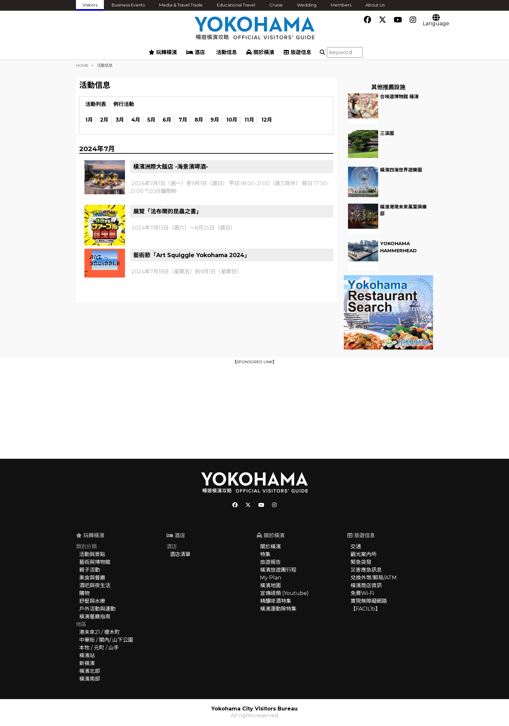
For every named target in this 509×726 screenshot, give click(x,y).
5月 (151, 120)
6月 (167, 120)
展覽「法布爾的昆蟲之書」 (167, 211)
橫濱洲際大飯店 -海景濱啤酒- (170, 166)
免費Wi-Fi (362, 593)
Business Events (128, 4)
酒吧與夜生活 (94, 585)
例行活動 (123, 104)
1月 (89, 120)
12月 (266, 120)
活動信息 (226, 52)
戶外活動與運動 (97, 609)
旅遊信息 (297, 52)
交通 (356, 546)
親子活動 (89, 570)
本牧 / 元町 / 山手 (99, 648)
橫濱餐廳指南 (94, 616)
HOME (82, 65)
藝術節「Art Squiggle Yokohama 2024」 (191, 255)
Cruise (276, 4)
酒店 (195, 52)
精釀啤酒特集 (275, 601)
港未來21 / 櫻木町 (99, 632)
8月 (198, 120)
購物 (84, 593)
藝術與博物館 (94, 562)
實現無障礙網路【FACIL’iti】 (369, 605)
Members (341, 4)
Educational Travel (236, 4)
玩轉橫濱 (163, 52)
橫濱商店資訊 (366, 585)
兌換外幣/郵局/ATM (374, 578)
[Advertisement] (254, 410)
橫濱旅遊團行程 (278, 570)
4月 (135, 120)
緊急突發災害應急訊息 (366, 566)
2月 (104, 120)
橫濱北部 (89, 671)
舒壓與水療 (92, 601)
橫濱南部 (89, 679)
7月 (183, 120)
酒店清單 (180, 554)
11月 (249, 120)
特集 (265, 554)
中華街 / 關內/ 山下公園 (106, 640)
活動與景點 (92, 554)
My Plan (270, 578)
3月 (120, 120)
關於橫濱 (260, 52)
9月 (214, 120)
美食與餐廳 (92, 578)
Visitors (89, 4)
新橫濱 (87, 663)
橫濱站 (87, 655)
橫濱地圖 (270, 585)
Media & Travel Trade (181, 4)
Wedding (307, 4)
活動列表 (95, 104)
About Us (375, 4)
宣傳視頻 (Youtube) (284, 593)
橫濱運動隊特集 (278, 609)
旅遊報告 (270, 562)
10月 (231, 120)
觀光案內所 (364, 554)
